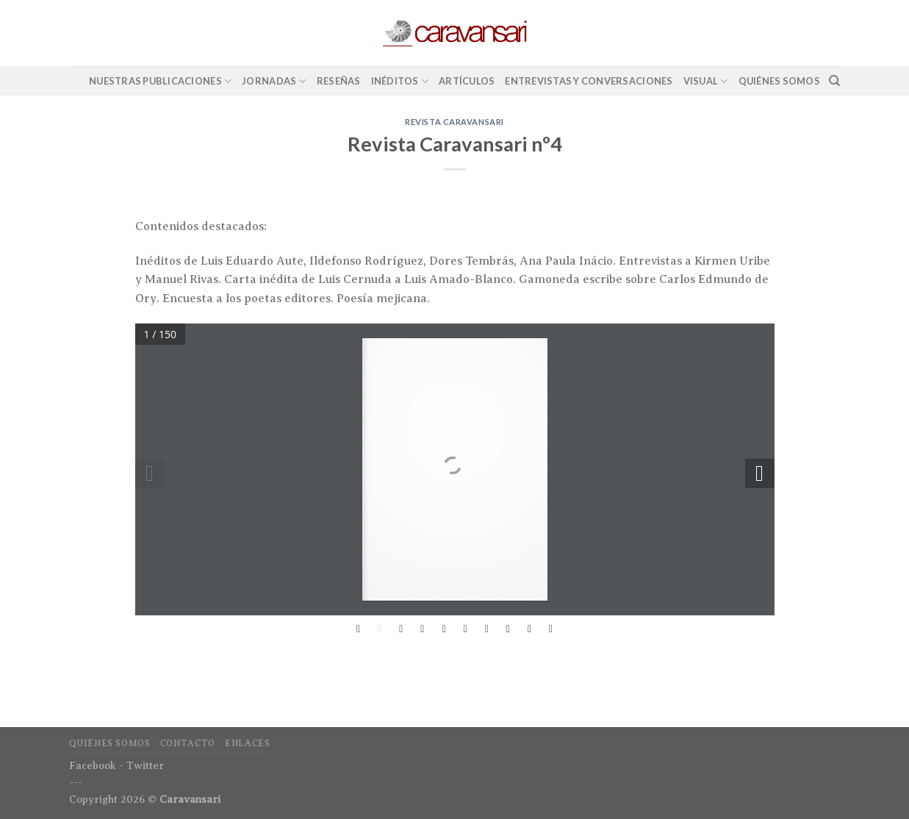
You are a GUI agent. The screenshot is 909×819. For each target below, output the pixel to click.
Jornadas (274, 81)
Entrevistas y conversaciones (588, 81)
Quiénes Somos (779, 81)
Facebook (92, 765)
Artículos (467, 81)
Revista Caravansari (454, 121)
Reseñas (339, 81)
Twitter (145, 765)
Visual (705, 81)
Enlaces (247, 743)
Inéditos (400, 81)
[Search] (834, 81)
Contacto (187, 743)
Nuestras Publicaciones (160, 81)
